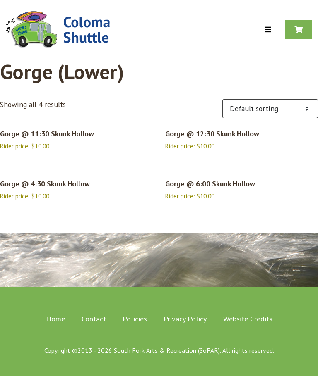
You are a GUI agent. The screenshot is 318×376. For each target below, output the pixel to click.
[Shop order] (270, 109)
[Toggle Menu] (267, 30)
